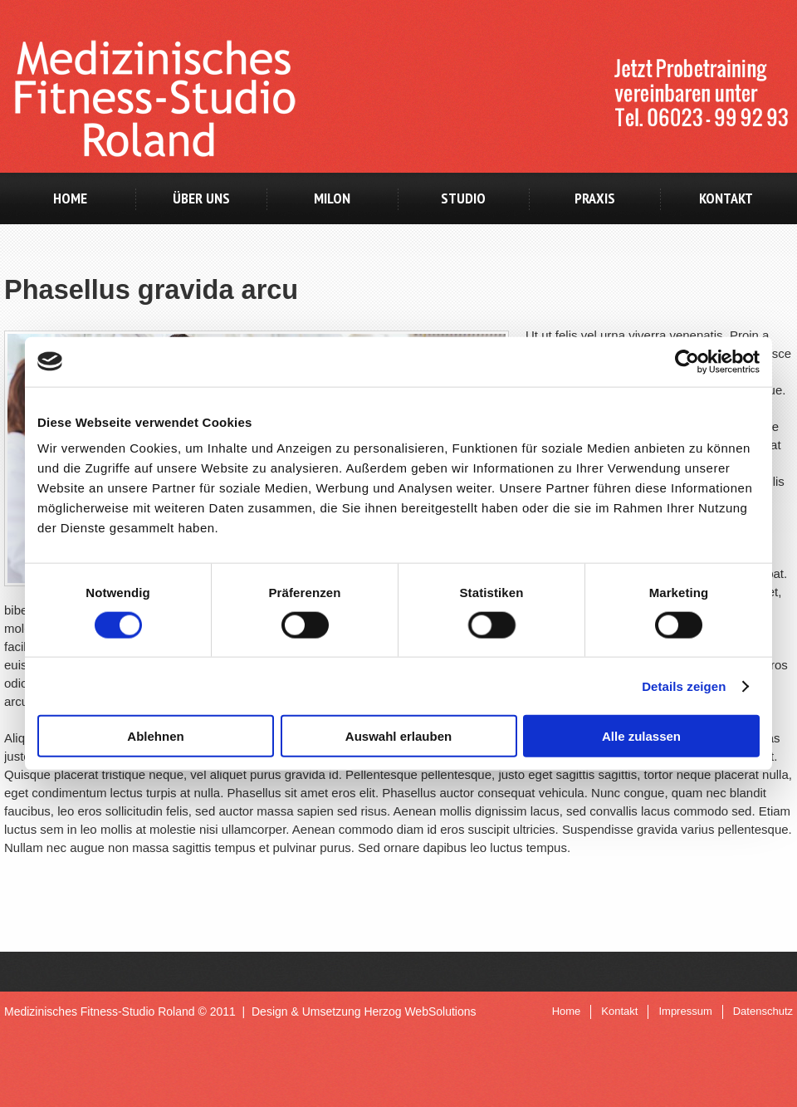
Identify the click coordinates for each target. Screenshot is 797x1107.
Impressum (684, 1011)
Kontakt (726, 198)
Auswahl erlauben (398, 736)
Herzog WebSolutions (420, 1011)
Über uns (201, 198)
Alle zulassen (641, 736)
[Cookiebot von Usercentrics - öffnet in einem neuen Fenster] (687, 361)
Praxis (595, 198)
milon (332, 198)
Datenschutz (763, 1011)
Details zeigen (684, 685)
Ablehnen (155, 736)
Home (70, 198)
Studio (463, 198)
